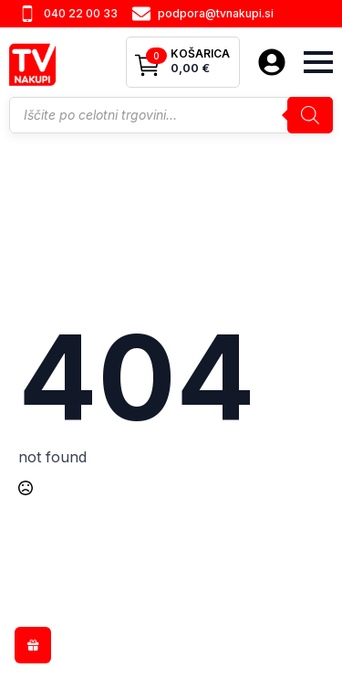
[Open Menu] (318, 62)
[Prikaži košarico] (183, 62)
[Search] (310, 115)
